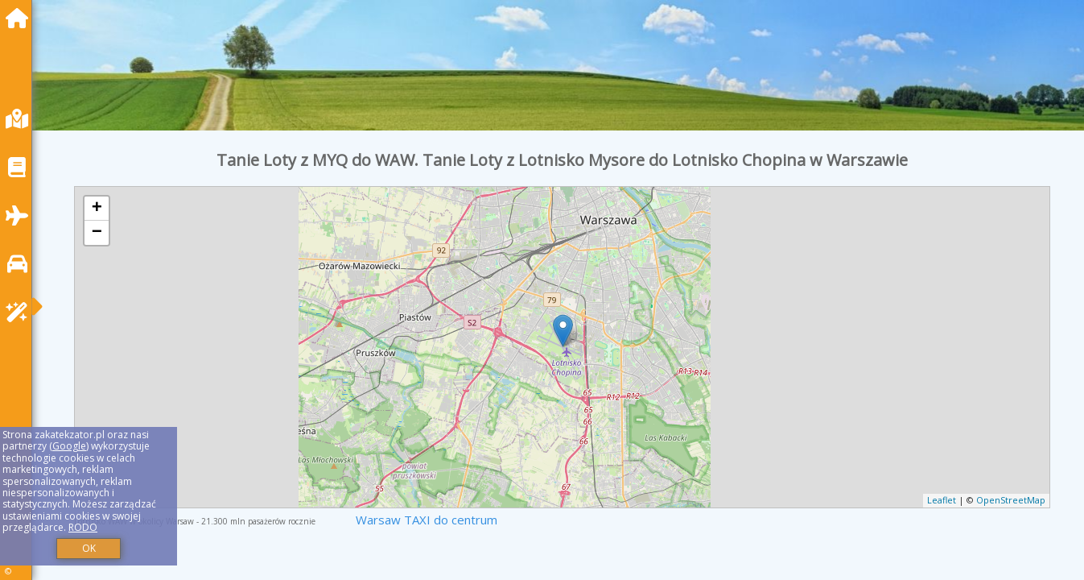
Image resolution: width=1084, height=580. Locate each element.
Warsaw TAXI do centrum (426, 520)
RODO (82, 527)
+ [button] (97, 209)
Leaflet (941, 500)
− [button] (97, 233)
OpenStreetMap (1010, 500)
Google (69, 446)
